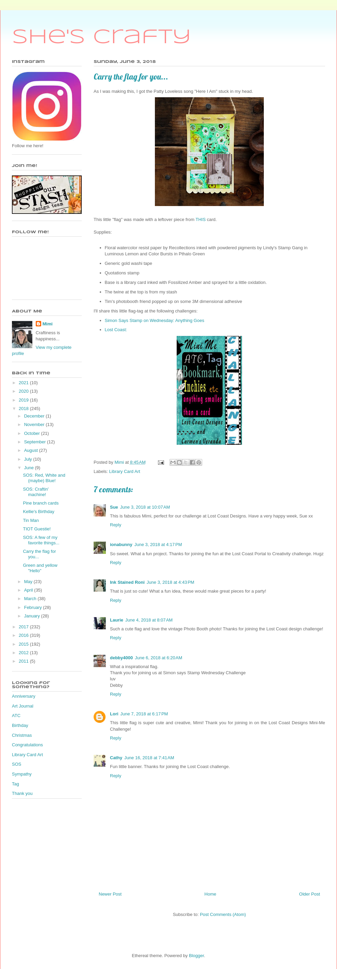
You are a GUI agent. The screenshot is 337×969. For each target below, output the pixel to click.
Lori (114, 713)
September (35, 441)
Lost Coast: (116, 329)
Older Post (309, 894)
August (31, 450)
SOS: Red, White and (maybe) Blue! (44, 478)
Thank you (22, 793)
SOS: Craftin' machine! (35, 492)
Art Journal (22, 706)
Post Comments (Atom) (223, 914)
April (29, 590)
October (32, 433)
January (32, 615)
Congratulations (27, 744)
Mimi (48, 323)
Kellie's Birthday (38, 511)
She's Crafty (101, 37)
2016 (24, 635)
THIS (201, 219)
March (31, 598)
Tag (15, 783)
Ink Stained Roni (127, 582)
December (35, 416)
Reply (115, 524)
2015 (24, 644)
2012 (24, 652)
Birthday (20, 725)
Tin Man (30, 520)
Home (210, 894)
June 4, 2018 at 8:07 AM (149, 620)
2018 (24, 408)
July (28, 459)
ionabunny (121, 544)
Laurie (116, 620)
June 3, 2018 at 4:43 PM (170, 582)
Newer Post (110, 894)
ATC (16, 715)
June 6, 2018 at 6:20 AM (158, 657)
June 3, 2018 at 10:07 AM (145, 507)
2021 (24, 382)
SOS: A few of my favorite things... (41, 540)
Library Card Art (124, 471)
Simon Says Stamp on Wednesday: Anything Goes (155, 320)
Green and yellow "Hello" (40, 568)
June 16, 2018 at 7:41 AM (149, 757)
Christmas (22, 735)
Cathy (116, 757)
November (35, 424)
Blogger (196, 955)
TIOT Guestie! (36, 528)
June (29, 467)
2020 (24, 391)
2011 (24, 661)
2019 (24, 400)
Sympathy (22, 774)
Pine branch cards (41, 503)
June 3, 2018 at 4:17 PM (158, 544)
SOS (16, 764)
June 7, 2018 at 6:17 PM (144, 713)
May (29, 581)
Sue (114, 507)
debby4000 (121, 657)
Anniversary (23, 696)
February (33, 607)
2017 (24, 626)
